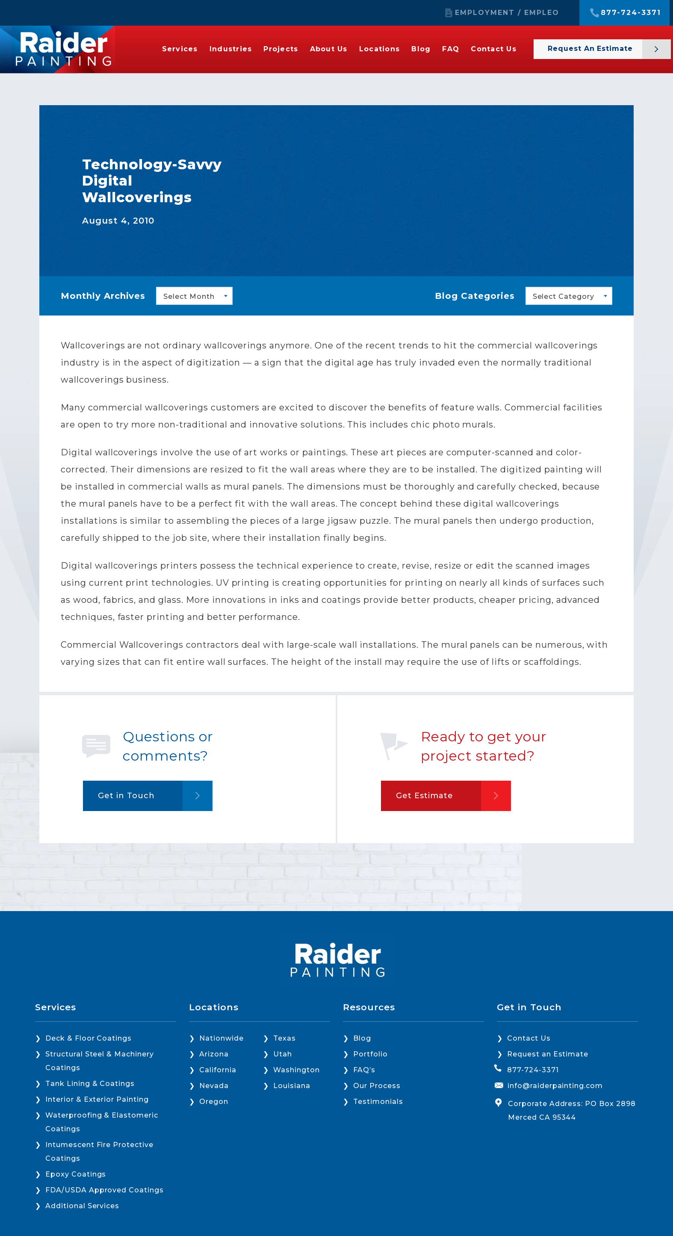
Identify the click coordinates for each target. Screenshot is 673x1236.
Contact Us (494, 49)
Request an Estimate (591, 48)
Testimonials (378, 1101)
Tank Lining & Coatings (90, 1084)
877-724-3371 (631, 12)
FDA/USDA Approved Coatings (104, 1190)
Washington (296, 1070)
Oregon (213, 1101)
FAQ (450, 49)
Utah (282, 1054)
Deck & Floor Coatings (88, 1038)
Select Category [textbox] (563, 296)
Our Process (377, 1086)
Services (180, 49)
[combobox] (194, 296)
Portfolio (370, 1054)
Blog (421, 49)
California (217, 1070)
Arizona (214, 1054)
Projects (280, 49)
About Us (329, 49)
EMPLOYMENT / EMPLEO (507, 12)
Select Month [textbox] (189, 296)
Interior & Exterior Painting (97, 1099)
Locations (379, 49)
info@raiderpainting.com (555, 1086)
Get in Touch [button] (126, 795)
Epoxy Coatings (75, 1174)
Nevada (214, 1086)
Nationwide (221, 1038)
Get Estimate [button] (424, 795)
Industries (231, 49)
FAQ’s (364, 1070)
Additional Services (82, 1206)
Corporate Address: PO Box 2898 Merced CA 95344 (572, 1110)
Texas (284, 1038)
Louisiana (291, 1086)
